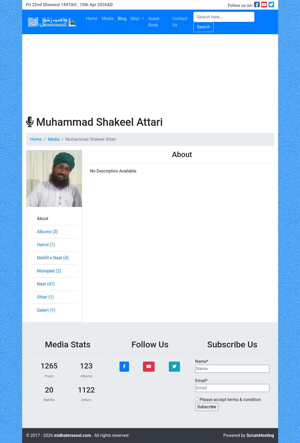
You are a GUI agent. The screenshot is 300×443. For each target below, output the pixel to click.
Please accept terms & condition (228, 399)
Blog (122, 18)
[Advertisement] (150, 74)
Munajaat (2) (49, 270)
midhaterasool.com (73, 435)
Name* (232, 366)
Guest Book (153, 22)
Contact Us (179, 22)
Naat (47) (46, 284)
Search (203, 26)
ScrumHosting (260, 435)
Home (92, 18)
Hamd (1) (46, 244)
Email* (232, 385)
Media (108, 18)
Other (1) (45, 297)
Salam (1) (46, 310)
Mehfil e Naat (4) (53, 257)
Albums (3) (47, 231)
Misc (136, 18)
